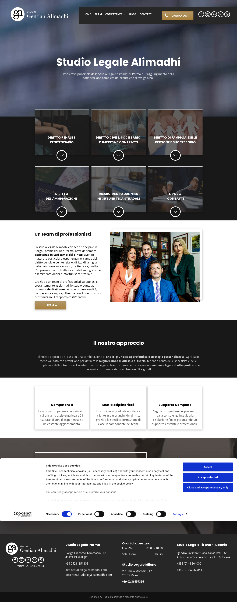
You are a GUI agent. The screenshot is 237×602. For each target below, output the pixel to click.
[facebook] (201, 14)
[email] (221, 14)
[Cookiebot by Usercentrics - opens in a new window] (22, 595)
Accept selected (208, 558)
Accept (207, 548)
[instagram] (208, 14)
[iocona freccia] (175, 159)
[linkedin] (214, 14)
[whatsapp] (227, 14)
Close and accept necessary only (207, 568)
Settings (178, 595)
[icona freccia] (61, 159)
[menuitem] (87, 14)
